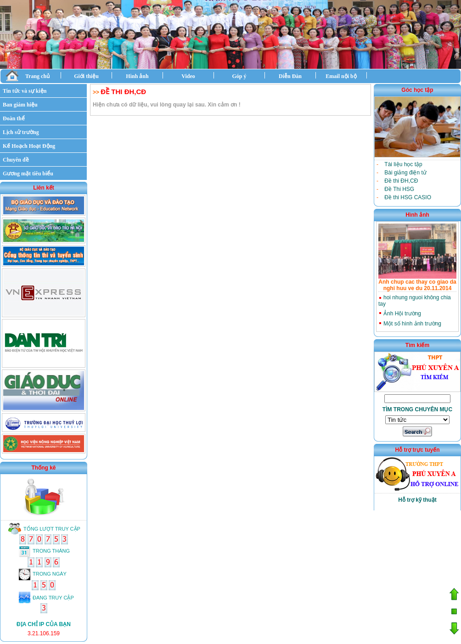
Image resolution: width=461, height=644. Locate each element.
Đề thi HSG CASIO (407, 197)
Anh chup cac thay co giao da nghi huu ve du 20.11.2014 (417, 285)
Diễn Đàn (290, 76)
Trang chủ (28, 75)
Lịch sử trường (21, 132)
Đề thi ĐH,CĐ (401, 181)
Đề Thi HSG (399, 189)
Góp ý (239, 76)
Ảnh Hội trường (402, 313)
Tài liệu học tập (403, 164)
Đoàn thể (14, 118)
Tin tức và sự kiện (24, 91)
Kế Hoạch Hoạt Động (29, 146)
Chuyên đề (16, 160)
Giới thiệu (86, 76)
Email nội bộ (341, 76)
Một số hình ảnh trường (412, 323)
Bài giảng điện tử (405, 172)
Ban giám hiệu (20, 104)
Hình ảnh (137, 76)
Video (188, 76)
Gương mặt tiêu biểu (28, 173)
